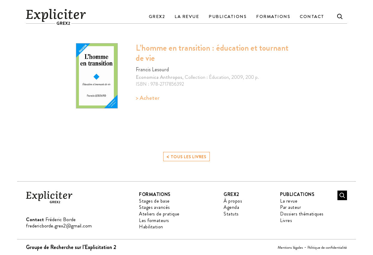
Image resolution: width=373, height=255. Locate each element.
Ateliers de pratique (159, 213)
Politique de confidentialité (327, 247)
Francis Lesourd (152, 69)
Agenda (231, 207)
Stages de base (154, 200)
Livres (286, 220)
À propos (233, 200)
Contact (312, 16)
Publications (228, 16)
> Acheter (147, 97)
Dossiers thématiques (302, 213)
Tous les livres (186, 157)
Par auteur (290, 207)
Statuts (231, 213)
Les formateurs (154, 220)
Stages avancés (154, 207)
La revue (187, 16)
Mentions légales (290, 247)
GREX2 (157, 16)
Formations (273, 16)
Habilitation (151, 226)
